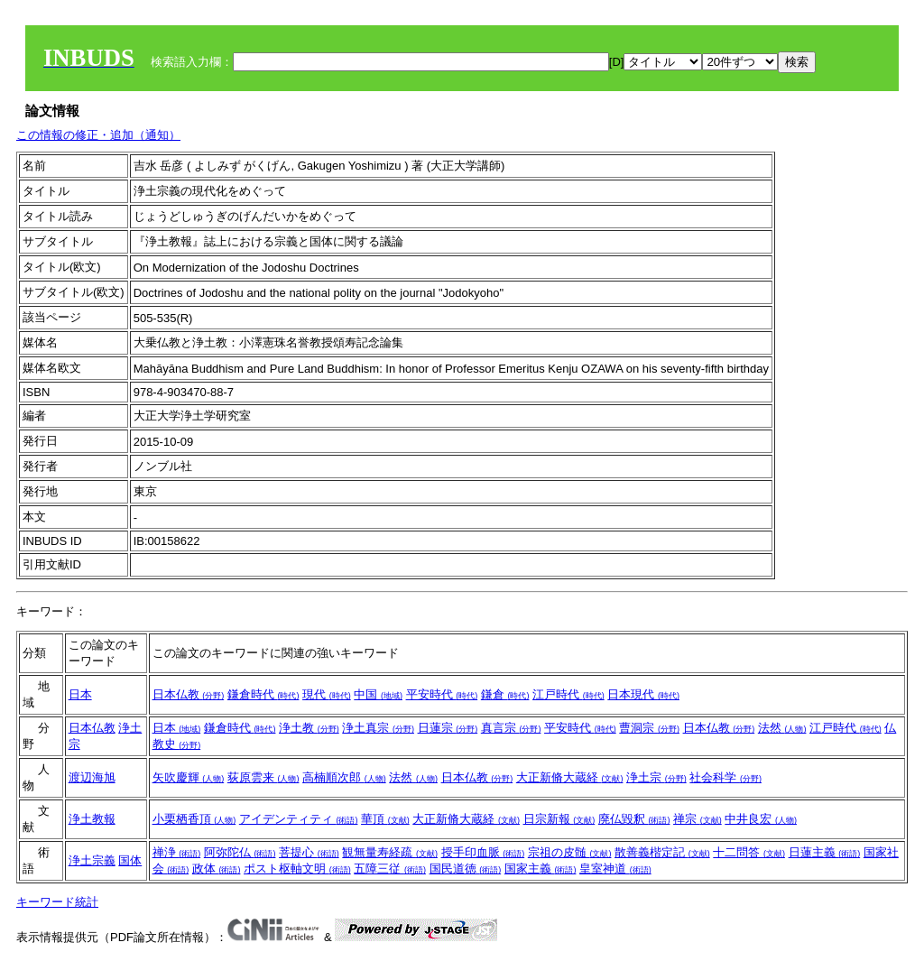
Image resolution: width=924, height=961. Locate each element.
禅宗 (697, 819)
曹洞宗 (649, 728)
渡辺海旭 (92, 777)
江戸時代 (568, 694)
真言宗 (511, 728)
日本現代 (643, 694)
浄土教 (309, 728)
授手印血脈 (483, 852)
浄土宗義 (92, 860)
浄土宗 (656, 777)
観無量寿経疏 (390, 852)
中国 (378, 694)
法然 (782, 728)
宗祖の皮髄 (570, 852)
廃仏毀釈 (634, 819)
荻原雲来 (263, 777)
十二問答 (749, 852)
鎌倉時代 (263, 694)
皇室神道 (615, 868)
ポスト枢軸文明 (297, 868)
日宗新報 (559, 819)
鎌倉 (505, 694)
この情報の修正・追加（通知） (98, 135)
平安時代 (442, 694)
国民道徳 (466, 868)
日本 (80, 694)
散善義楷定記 (662, 852)
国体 (130, 860)
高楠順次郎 (344, 777)
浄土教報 (92, 819)
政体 (216, 868)
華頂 (385, 819)
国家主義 (540, 868)
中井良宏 (761, 819)
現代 (326, 694)
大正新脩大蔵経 (570, 777)
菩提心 (309, 852)
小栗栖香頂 (194, 819)
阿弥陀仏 (240, 852)
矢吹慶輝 (188, 777)
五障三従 (390, 868)
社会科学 (725, 777)
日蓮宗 (448, 728)
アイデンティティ (298, 819)
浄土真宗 (378, 728)
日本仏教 (188, 694)
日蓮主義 (825, 852)
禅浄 (176, 852)
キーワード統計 (57, 902)
